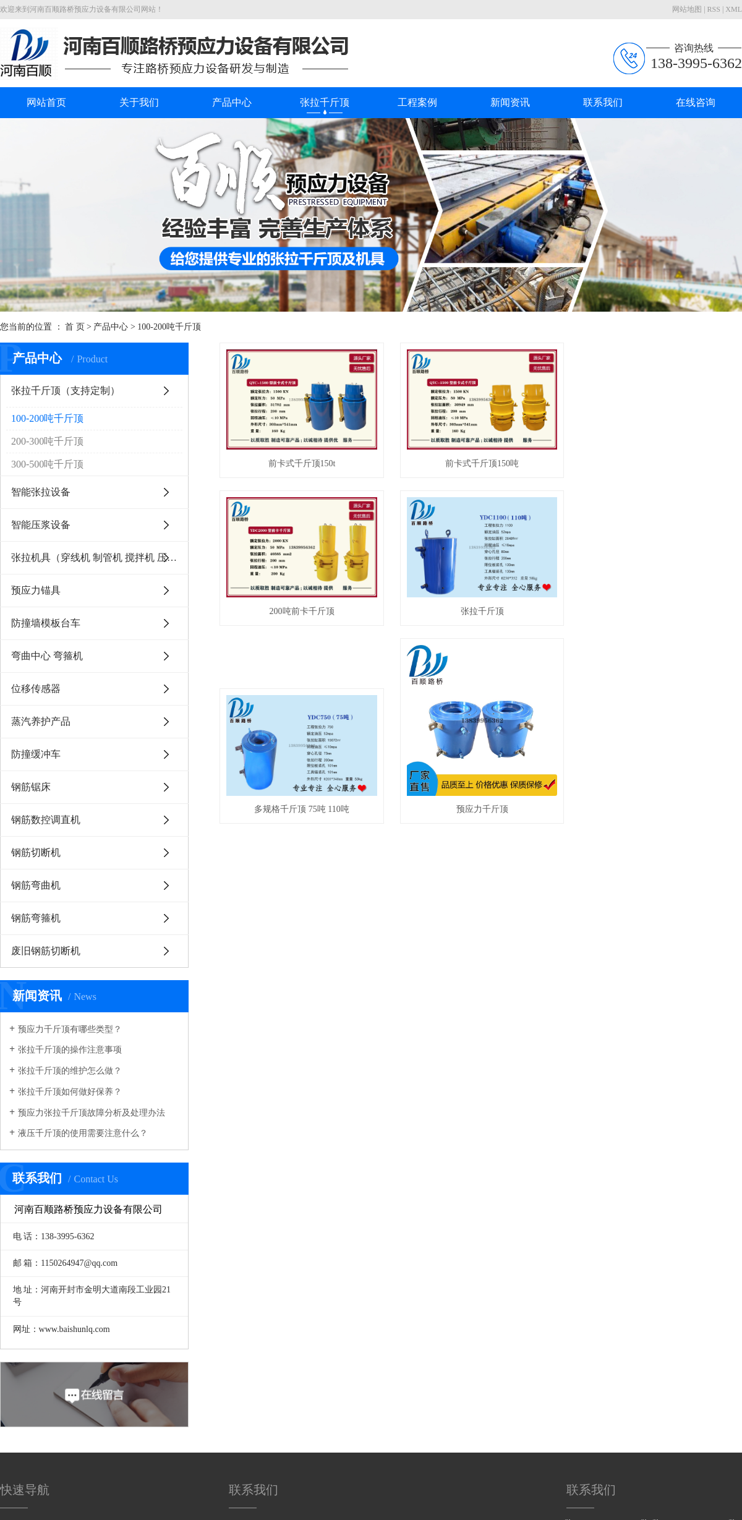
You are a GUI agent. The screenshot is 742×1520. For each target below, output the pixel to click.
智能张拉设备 (40, 492)
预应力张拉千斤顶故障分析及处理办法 (91, 1112)
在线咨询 (695, 102)
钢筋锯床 (31, 787)
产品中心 (232, 102)
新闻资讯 (510, 102)
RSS (713, 9)
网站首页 (46, 102)
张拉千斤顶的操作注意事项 (70, 1049)
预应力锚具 (36, 590)
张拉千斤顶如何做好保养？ (70, 1091)
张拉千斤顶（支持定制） (65, 390)
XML (733, 9)
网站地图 (687, 9)
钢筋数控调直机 (45, 819)
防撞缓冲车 (36, 754)
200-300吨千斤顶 (47, 441)
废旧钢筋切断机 (45, 951)
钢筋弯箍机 (36, 918)
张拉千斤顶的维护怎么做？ (70, 1070)
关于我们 (139, 102)
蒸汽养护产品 (40, 721)
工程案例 (417, 102)
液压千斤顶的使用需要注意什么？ (83, 1133)
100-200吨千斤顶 (169, 326)
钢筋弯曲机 (36, 885)
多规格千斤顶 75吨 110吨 (304, 819)
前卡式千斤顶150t (304, 466)
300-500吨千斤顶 (47, 464)
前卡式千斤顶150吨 (489, 466)
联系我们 (603, 102)
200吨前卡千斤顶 (303, 616)
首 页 (75, 326)
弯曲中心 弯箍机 (47, 656)
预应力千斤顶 (488, 819)
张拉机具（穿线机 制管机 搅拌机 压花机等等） (100, 557)
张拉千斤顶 (324, 102)
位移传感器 (36, 688)
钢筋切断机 (36, 852)
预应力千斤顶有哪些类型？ (70, 1029)
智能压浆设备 (40, 524)
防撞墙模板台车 (45, 623)
